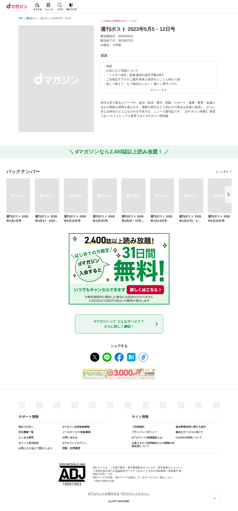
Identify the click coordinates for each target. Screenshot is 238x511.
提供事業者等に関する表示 (191, 426)
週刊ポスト (31, 18)
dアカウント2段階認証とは (147, 437)
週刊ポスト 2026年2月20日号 (219, 218)
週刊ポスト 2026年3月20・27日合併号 (133, 219)
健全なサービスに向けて (189, 432)
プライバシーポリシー (144, 432)
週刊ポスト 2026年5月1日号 (17, 218)
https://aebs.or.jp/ (104, 480)
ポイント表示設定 (28, 443)
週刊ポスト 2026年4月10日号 (75, 218)
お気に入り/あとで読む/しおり (35, 448)
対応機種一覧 (26, 432)
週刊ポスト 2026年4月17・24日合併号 (46, 219)
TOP (20, 18)
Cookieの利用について (189, 437)
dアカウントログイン (74, 443)
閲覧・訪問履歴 (71, 448)
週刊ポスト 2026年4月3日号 (104, 218)
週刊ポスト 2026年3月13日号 (161, 218)
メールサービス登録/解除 (76, 432)
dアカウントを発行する (103, 493)
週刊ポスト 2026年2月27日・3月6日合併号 (190, 219)
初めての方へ (26, 426)
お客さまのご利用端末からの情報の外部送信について (153, 445)
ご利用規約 (138, 426)
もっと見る (222, 171)
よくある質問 (26, 437)
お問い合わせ (70, 437)
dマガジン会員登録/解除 (76, 426)
